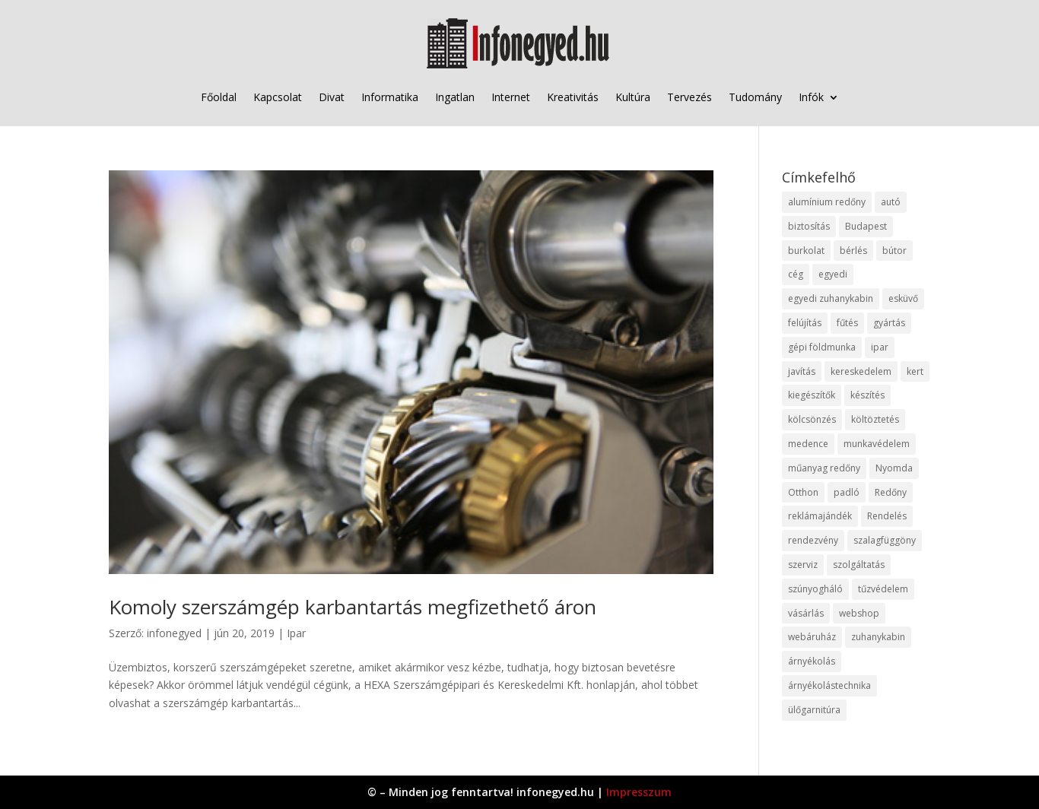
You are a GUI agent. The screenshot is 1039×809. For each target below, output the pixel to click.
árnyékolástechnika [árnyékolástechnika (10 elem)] (829, 685)
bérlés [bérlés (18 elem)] (853, 250)
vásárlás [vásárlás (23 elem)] (806, 613)
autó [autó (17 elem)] (891, 201)
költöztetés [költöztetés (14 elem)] (875, 419)
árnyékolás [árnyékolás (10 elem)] (811, 661)
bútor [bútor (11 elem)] (894, 250)
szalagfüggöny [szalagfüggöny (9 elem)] (884, 540)
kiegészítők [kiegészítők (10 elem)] (811, 395)
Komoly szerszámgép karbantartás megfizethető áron (352, 606)
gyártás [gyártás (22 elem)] (889, 322)
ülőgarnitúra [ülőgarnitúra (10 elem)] (814, 709)
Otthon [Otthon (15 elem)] (803, 492)
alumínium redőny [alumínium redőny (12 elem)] (827, 201)
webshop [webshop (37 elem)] (859, 613)
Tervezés (689, 97)
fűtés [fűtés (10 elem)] (847, 322)
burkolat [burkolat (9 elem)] (806, 250)
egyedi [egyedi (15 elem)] (832, 274)
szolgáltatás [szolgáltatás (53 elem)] (859, 564)
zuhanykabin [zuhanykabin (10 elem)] (878, 636)
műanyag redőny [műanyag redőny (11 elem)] (824, 468)
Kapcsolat (277, 97)
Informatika (389, 97)
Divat (332, 97)
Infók (811, 97)
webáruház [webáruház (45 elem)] (812, 636)
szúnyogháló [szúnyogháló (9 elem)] (815, 588)
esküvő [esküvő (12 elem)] (903, 298)
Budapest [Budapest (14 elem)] (866, 226)
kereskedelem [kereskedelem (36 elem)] (861, 371)
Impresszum (639, 792)
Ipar (296, 633)
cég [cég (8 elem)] (795, 274)
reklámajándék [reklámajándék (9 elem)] (820, 515)
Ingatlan (455, 97)
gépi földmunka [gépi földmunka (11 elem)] (822, 347)
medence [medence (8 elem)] (808, 443)
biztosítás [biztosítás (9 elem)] (809, 226)
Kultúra (632, 97)
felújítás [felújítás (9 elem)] (804, 322)
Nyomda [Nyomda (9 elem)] (894, 468)
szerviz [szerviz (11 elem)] (803, 564)
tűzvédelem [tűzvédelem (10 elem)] (883, 588)
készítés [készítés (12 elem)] (867, 395)
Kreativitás (573, 97)
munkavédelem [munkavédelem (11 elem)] (877, 443)
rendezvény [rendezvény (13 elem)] (813, 540)
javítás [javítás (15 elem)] (801, 371)
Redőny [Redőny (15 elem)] (891, 492)
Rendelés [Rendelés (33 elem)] (887, 515)
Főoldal (219, 97)
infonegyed (174, 633)
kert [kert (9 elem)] (915, 371)
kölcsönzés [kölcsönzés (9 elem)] (812, 419)
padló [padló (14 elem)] (846, 492)
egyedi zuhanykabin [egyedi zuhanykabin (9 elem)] (830, 298)
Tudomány (755, 97)
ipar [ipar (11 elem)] (879, 347)
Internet (510, 97)
